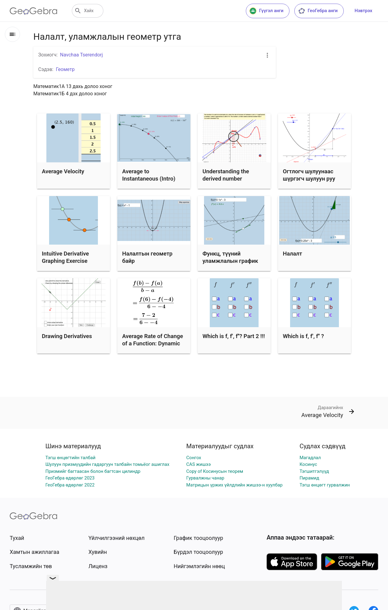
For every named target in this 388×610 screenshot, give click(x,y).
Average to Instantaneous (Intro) (149, 175)
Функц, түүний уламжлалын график (230, 257)
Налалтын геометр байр (147, 257)
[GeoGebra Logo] (33, 11)
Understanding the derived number (225, 175)
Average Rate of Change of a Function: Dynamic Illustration (152, 343)
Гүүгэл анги (266, 11)
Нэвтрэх (363, 10)
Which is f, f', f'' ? (303, 336)
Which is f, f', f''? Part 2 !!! (233, 336)
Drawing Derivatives (67, 336)
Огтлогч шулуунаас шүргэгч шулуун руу (309, 175)
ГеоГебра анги (318, 11)
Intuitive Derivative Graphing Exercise (65, 257)
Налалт (292, 253)
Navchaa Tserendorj (81, 55)
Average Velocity (63, 171)
